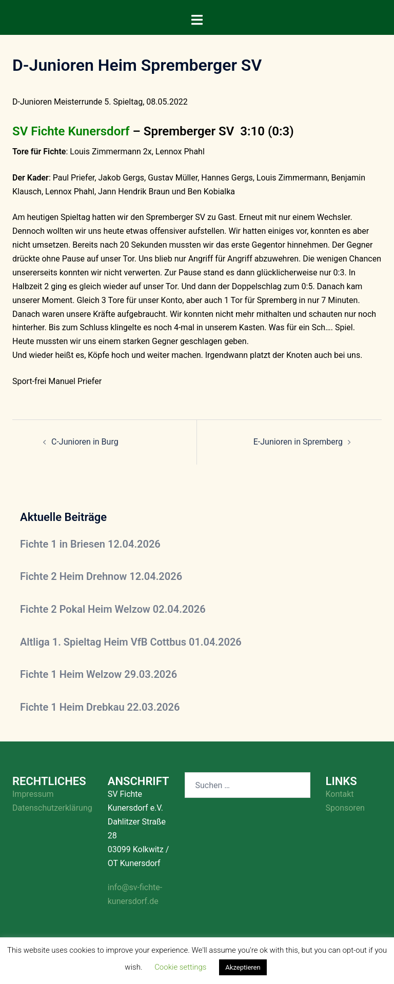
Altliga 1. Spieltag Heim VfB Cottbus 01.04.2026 (131, 642)
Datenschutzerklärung (52, 808)
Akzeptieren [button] (242, 967)
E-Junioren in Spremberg (298, 442)
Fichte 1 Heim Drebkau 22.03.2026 (100, 707)
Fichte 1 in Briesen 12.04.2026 (90, 544)
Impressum (33, 794)
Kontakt (340, 794)
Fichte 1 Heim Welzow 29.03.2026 (98, 674)
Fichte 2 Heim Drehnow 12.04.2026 (101, 576)
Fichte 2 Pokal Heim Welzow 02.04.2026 (113, 609)
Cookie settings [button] (180, 967)
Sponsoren (345, 808)
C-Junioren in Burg (85, 442)
